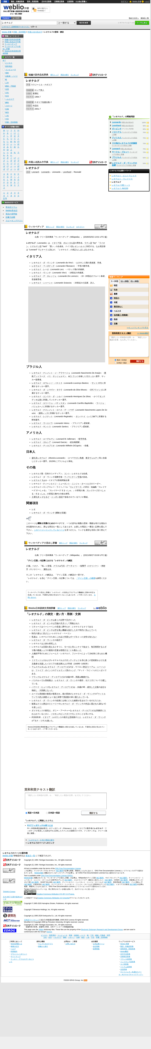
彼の (64, 694)
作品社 (36, 105)
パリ (33, 680)
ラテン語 (88, 243)
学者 (99, 263)
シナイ (79, 647)
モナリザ (89, 680)
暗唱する (99, 647)
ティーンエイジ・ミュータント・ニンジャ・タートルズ (67, 484)
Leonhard (67, 172)
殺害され (56, 694)
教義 (39, 650)
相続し (34, 690)
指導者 (38, 380)
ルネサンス (81, 263)
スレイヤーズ (75, 487)
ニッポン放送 (57, 497)
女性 (85, 637)
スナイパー (93, 566)
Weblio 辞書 (136, 1)
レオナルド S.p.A (39, 480)
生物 (7, 109)
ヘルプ (147, 1)
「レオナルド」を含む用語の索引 (41, 840)
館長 (49, 694)
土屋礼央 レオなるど (40, 497)
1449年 (77, 664)
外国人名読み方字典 (38, 162)
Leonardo (45, 172)
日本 (47, 473)
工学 (7, 83)
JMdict (41, 930)
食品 (7, 112)
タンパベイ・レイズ (84, 416)
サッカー (92, 376)
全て (4, 60)
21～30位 (135, 281)
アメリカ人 (117, 138)
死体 (68, 694)
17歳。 (29, 566)
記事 (43, 560)
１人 (79, 717)
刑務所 (99, 710)
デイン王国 (33, 560)
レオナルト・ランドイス (122, 179)
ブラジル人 (117, 157)
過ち (39, 633)
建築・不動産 (10, 86)
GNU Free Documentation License (68, 868)
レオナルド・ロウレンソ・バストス (47, 383)
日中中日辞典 (46, 1)
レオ (33, 509)
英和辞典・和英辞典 (127, 949)
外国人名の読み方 (35, 32)
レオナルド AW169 (120, 188)
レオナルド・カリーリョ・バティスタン (49, 403)
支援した (43, 664)
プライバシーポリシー (19, 954)
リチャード (36, 627)
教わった (78, 650)
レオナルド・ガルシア (41, 442)
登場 (49, 566)
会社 (102, 687)
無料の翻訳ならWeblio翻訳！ (42, 9)
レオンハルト (78, 246)
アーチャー (71, 566)
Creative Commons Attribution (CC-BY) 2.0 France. (56, 894)
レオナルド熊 (37, 473)
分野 (62, 620)
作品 (87, 704)
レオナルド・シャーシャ (42, 283)
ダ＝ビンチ (117, 129)
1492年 (84, 664)
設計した (72, 630)
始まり (86, 647)
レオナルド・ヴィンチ (41, 273)
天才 (68, 620)
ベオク (35, 566)
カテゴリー (80, 227)
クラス (56, 566)
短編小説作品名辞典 (38, 75)
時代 (81, 630)
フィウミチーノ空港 (72, 477)
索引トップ (54, 75)
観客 (33, 704)
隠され (94, 704)
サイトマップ (16, 956)
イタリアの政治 (53, 664)
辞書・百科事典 (19, 32)
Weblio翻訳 (124, 951)
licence (49, 932)
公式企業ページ (98, 944)
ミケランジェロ (38, 660)
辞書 (5, 1)
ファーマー (77, 653)
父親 (97, 687)
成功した (91, 687)
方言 (7, 119)
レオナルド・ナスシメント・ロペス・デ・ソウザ (53, 410)
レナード (43, 250)
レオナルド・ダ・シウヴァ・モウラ (47, 390)
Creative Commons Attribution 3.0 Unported (53, 898)
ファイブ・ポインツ (44, 670)
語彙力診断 (10, 217)
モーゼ (67, 647)
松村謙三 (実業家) (121, 315)
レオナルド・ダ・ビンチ (42, 620)
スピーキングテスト (14, 221)
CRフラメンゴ (96, 390)
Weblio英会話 (11, 210)
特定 (115, 285)
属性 (45, 569)
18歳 (79, 687)
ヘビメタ (117, 311)
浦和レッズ (43, 413)
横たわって (79, 697)
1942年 (92, 653)
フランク (35, 677)
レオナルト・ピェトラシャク (124, 176)
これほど (60, 637)
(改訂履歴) (59, 871)
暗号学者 (82, 439)
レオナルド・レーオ (40, 269)
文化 (7, 93)
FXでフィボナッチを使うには (40, 825)
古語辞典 (70, 1)
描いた (50, 721)
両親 (77, 677)
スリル (40, 704)
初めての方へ (134, 18)
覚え (51, 647)
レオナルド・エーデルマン (43, 439)
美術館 (66, 697)
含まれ (82, 700)
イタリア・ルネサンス (52, 717)
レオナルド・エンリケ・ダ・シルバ (47, 396)
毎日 (93, 647)
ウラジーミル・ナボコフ (41, 85)
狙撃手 (83, 566)
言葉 (45, 647)
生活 (7, 96)
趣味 (7, 102)
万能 (57, 623)
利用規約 (14, 951)
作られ (100, 653)
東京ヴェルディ (92, 458)
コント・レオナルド (72, 473)
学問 (7, 89)
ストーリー (54, 704)
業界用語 (8, 66)
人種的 (34, 653)
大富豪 (42, 690)
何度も (67, 637)
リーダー (101, 670)
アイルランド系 (61, 670)
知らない (93, 637)
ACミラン (72, 376)
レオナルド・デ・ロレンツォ (44, 276)
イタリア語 (56, 243)
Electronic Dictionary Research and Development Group (102, 930)
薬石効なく (118, 307)
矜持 (115, 319)
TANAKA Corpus (9, 892)
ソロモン (55, 714)
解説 (70, 560)
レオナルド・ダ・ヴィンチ (43, 263)
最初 (51, 650)
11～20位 (125, 281)
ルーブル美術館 (38, 694)
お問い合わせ (70, 944)
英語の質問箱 (11, 214)
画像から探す (43, 946)
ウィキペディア (36, 227)
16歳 (68, 677)
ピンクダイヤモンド (69, 714)
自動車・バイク (11, 76)
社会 (115, 290)
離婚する (85, 677)
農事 (115, 294)
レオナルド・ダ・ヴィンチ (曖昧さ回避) (49, 513)
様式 (58, 640)
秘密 (76, 700)
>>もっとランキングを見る (137, 328)
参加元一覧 (145, 18)
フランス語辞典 (126, 959)
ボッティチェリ (73, 660)
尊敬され (74, 623)
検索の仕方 (15, 946)
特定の (116, 298)
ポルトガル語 (69, 243)
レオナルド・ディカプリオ (43, 446)
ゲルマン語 (37, 246)
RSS (85, 980)
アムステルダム (38, 667)
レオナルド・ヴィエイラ (42, 423)
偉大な (66, 717)
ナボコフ (38, 102)
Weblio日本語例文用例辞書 (42, 608)
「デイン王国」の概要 (85, 578)
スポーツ (8, 106)
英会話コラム (11, 207)
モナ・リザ (39, 721)
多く (57, 620)
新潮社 (36, 93)
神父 (85, 667)
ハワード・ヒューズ (40, 687)
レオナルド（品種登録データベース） (16, 27)
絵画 (58, 700)
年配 (115, 302)
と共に (73, 647)
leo (94, 243)
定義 (115, 324)
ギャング (72, 670)
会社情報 (96, 946)
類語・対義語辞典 (17, 1)
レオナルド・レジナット (42, 416)
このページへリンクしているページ (49, 530)
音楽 (58, 627)
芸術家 (94, 660)
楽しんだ (37, 707)
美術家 (92, 263)
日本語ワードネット (31, 920)
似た (56, 697)
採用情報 (96, 949)
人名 (7, 116)
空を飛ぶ (58, 630)
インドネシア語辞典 (127, 962)
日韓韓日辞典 (59, 1)
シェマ (44, 650)
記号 (5, 198)
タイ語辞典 (124, 964)
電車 (7, 73)
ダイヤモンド (37, 710)
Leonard (35, 172)
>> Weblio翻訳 (143, 333)
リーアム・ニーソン (96, 667)
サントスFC (97, 383)
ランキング (75, 75)
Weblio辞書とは (16, 944)
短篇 (44, 102)
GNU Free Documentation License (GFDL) (57, 876)
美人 (42, 90)
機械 (64, 630)
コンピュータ (10, 70)
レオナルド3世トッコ (121, 185)
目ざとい (47, 633)
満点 (45, 704)
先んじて (89, 630)
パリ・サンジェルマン (56, 376)
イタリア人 (117, 132)
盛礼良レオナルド (39, 458)
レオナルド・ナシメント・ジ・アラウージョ (51, 373)
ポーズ (73, 637)
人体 (45, 643)
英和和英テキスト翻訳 (39, 789)
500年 (36, 717)
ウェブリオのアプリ (45, 944)
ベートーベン (49, 627)
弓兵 (63, 566)
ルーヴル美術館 (44, 680)
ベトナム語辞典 (126, 967)
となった (49, 690)
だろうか (97, 700)
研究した (53, 643)
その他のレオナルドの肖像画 (124, 143)
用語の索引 (65, 75)
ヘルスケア (9, 99)
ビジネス (8, 63)
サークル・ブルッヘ (120, 152)
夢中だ (65, 627)
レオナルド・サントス (41, 426)
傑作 (81, 680)
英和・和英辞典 (33, 1)
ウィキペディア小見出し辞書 (43, 543)
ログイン (124, 1)
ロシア (37, 90)
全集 (48, 102)
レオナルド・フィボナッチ (43, 266)
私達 (33, 637)
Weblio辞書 (38, 873)
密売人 (48, 710)
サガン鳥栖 (79, 458)
